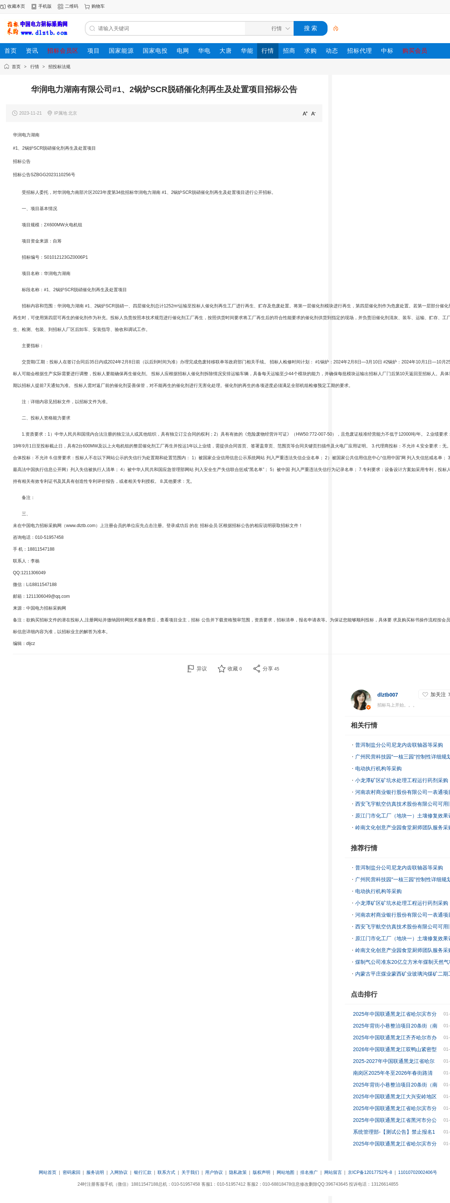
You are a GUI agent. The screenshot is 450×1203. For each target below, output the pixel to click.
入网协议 (119, 1172)
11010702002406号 (417, 1172)
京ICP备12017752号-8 (370, 1172)
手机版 (45, 6)
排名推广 (309, 1172)
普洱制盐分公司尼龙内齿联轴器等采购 (399, 745)
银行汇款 (143, 1172)
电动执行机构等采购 (378, 768)
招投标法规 (59, 66)
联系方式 (166, 1172)
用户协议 (214, 1172)
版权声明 (261, 1172)
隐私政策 (238, 1172)
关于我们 (190, 1172)
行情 (34, 66)
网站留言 (333, 1172)
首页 (16, 66)
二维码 (71, 6)
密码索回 (71, 1172)
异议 (202, 669)
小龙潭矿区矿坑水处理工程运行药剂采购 (401, 780)
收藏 (235, 669)
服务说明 (95, 1172)
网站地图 (285, 1172)
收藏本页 (16, 6)
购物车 (98, 6)
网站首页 (47, 1172)
